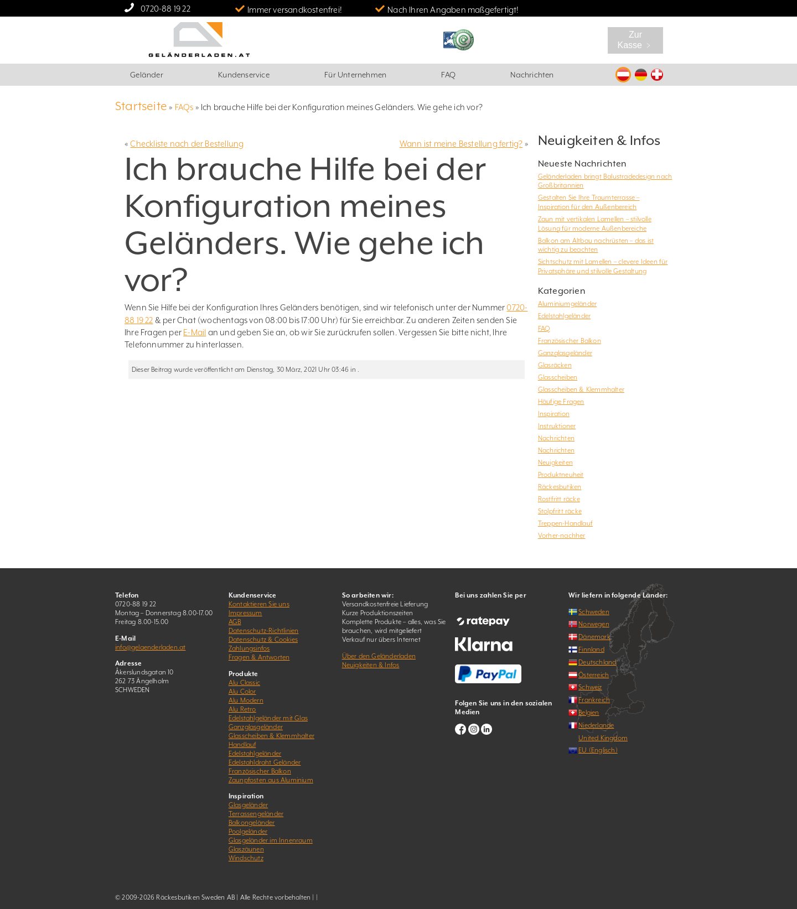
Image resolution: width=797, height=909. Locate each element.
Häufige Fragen (561, 402)
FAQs (184, 107)
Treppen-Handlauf (565, 523)
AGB (235, 622)
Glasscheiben (557, 377)
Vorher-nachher (562, 535)
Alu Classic (244, 683)
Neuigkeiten (555, 462)
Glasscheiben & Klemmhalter (581, 389)
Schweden (593, 612)
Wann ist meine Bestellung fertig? (461, 143)
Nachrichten (531, 74)
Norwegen (593, 624)
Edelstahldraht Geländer (265, 762)
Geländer (146, 74)
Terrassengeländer (256, 814)
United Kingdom (603, 738)
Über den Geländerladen (379, 656)
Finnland (591, 649)
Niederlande (596, 725)
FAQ (448, 74)
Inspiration (554, 414)
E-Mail (194, 332)
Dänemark (594, 637)
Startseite (141, 106)
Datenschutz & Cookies (263, 639)
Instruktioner (557, 426)
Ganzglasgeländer (565, 353)
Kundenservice (244, 74)
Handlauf (242, 745)
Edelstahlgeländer (564, 316)
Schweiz (590, 687)
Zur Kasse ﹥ (636, 40)
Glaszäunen (246, 849)
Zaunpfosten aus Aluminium (271, 780)
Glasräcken (555, 365)
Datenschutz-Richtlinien (264, 631)
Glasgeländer (248, 805)
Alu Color (242, 691)
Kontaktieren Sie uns (259, 604)
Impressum (245, 613)
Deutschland (597, 662)
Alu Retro (242, 709)
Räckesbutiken (560, 487)
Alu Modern (246, 700)
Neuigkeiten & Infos (371, 665)
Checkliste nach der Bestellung (187, 143)
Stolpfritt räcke (560, 511)
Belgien (588, 712)
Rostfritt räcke (559, 499)
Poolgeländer (248, 831)
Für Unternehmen (355, 74)
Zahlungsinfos (249, 648)
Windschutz (246, 858)
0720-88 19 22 (165, 8)
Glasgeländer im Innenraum (271, 840)
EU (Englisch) (598, 750)
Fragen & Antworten (259, 657)
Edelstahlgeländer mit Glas (268, 718)
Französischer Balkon (569, 341)
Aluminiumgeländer (567, 304)
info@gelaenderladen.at (150, 647)
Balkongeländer (252, 823)
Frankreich (594, 700)
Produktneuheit (561, 475)
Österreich (593, 675)
